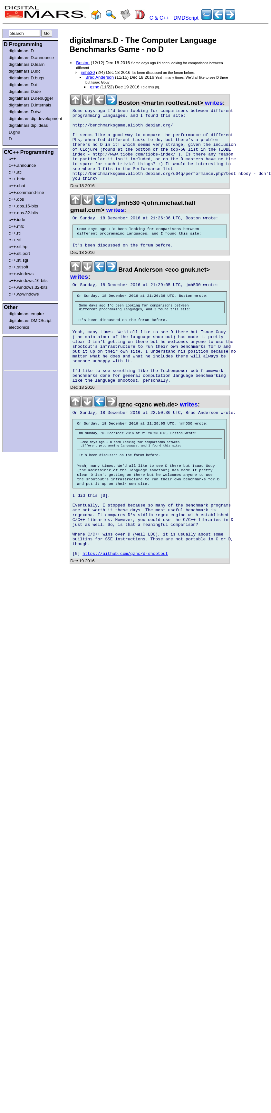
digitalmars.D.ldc (25, 71)
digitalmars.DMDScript (30, 320)
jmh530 (88, 72)
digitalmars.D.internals (30, 105)
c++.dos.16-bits (23, 206)
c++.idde (17, 219)
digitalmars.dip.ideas (28, 125)
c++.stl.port (19, 253)
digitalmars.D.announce (31, 57)
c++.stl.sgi (18, 260)
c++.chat (17, 185)
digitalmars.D (21, 50)
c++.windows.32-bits (28, 287)
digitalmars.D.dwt (25, 111)
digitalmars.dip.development (32, 118)
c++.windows (21, 273)
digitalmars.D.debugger (31, 98)
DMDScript (186, 18)
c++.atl (15, 172)
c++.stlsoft (18, 267)
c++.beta (17, 178)
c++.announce (22, 165)
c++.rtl (15, 233)
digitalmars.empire (26, 313)
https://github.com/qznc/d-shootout (125, 611)
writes (214, 102)
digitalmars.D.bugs (26, 77)
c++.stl (15, 239)
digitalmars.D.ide (25, 91)
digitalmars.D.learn (26, 64)
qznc (94, 87)
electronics (19, 327)
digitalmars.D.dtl (24, 84)
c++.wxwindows (24, 294)
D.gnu (14, 132)
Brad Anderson (99, 77)
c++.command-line (26, 192)
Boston (83, 62)
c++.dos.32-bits (23, 212)
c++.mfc (16, 226)
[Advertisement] (23, 352)
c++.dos (16, 199)
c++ (12, 158)
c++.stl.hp (18, 246)
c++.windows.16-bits (28, 280)
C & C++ (159, 18)
